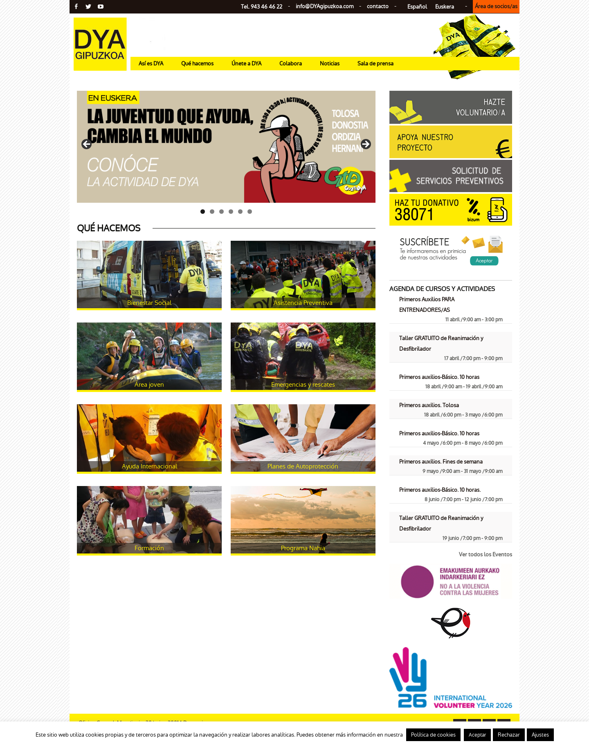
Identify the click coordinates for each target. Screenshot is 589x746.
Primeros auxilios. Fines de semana (441, 462)
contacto (378, 6)
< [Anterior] (87, 145)
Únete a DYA (246, 63)
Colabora (290, 63)
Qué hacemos (197, 63)
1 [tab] (202, 211)
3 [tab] (221, 211)
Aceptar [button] (477, 735)
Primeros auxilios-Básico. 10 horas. (440, 490)
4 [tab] (231, 211)
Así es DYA (151, 63)
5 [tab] (240, 211)
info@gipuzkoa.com (324, 6)
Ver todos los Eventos (485, 554)
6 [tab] (249, 211)
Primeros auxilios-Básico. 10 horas (439, 377)
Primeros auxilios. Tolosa (429, 405)
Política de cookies (433, 735)
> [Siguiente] (365, 145)
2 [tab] (212, 211)
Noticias (329, 63)
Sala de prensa (375, 63)
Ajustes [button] (540, 735)
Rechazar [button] (509, 735)
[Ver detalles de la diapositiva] (226, 147)
